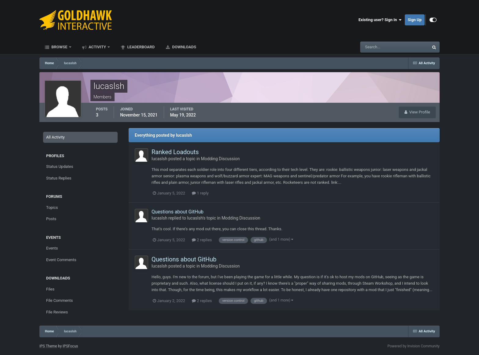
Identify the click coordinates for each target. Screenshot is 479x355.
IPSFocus (70, 346)
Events (52, 248)
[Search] (376, 47)
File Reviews (57, 312)
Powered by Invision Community (413, 346)
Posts (51, 218)
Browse (59, 47)
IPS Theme (48, 346)
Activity (97, 47)
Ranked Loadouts (175, 152)
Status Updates (59, 166)
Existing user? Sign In (380, 19)
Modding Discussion (220, 158)
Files (50, 289)
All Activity (55, 137)
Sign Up (415, 19)
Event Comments (61, 259)
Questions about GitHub (177, 212)
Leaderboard (140, 47)
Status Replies (58, 178)
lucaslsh (159, 158)
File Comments (59, 300)
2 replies (202, 240)
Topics (52, 207)
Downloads (183, 47)
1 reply (200, 193)
